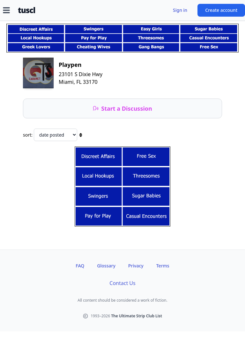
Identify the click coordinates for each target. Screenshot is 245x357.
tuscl (26, 10)
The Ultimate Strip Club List (136, 316)
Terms (162, 266)
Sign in (180, 10)
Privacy (136, 266)
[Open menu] (6, 10)
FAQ (80, 266)
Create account (221, 10)
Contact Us (122, 283)
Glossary (106, 266)
